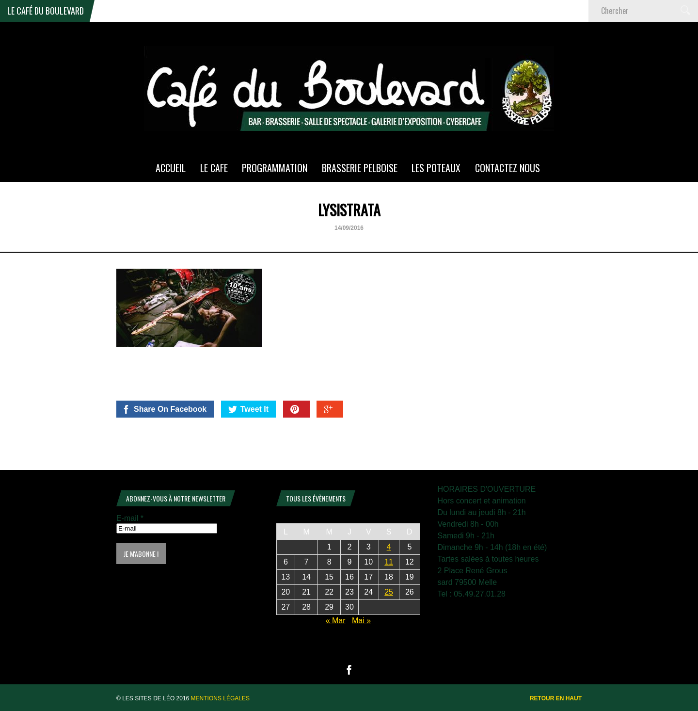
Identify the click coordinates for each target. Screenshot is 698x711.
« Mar (336, 620)
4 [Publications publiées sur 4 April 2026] (389, 547)
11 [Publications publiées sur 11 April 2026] (388, 562)
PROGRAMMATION (274, 168)
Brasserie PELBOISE (359, 168)
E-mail (129, 518)
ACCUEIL (171, 168)
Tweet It (248, 409)
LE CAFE (214, 168)
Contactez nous (507, 168)
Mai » (361, 620)
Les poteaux (436, 168)
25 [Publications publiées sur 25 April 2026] (388, 592)
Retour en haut (556, 698)
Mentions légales (220, 698)
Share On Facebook (164, 409)
